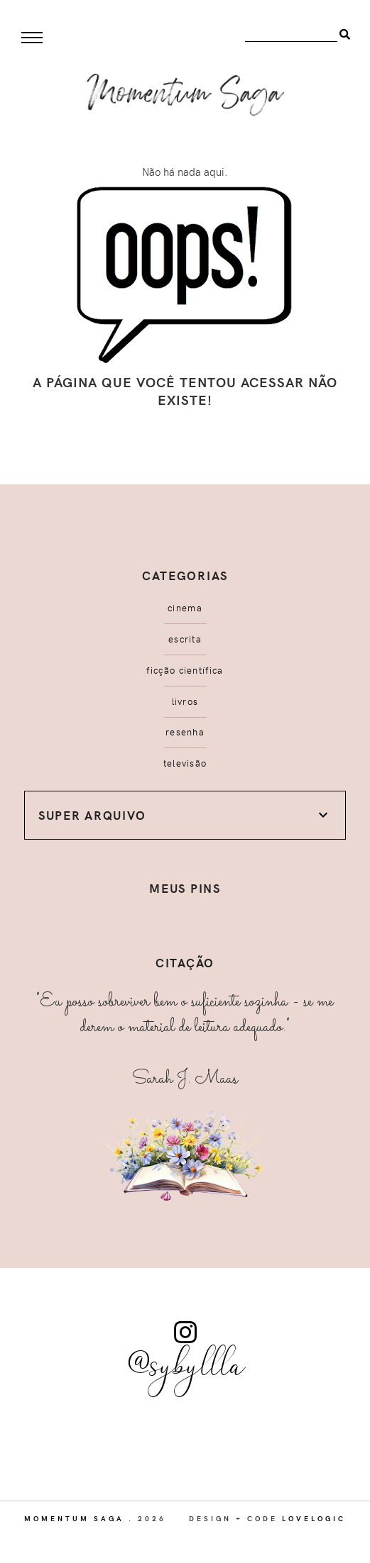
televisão (185, 763)
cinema (185, 607)
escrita (185, 639)
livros (185, 701)
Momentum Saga (74, 1518)
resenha (185, 731)
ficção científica (184, 670)
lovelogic (314, 1518)
